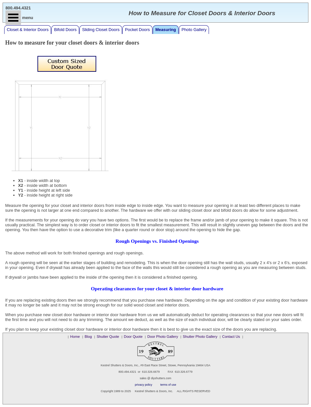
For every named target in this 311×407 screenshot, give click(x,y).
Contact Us (231, 336)
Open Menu (13, 17)
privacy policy (143, 384)
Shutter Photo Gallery (200, 336)
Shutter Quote (108, 336)
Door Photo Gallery (162, 336)
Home (75, 336)
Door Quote (133, 336)
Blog (88, 336)
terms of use (168, 384)
